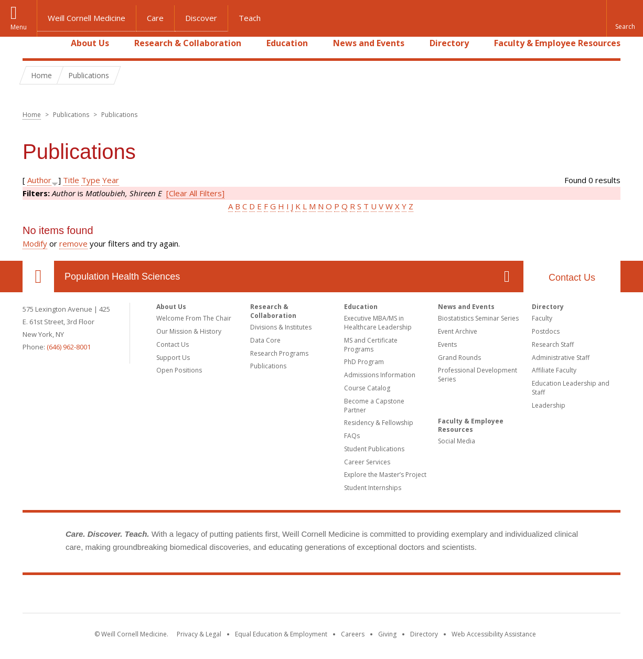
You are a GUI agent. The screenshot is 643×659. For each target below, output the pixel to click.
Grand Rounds (459, 357)
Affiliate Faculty (554, 370)
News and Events (368, 43)
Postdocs (546, 331)
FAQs (352, 435)
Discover (201, 18)
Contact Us (572, 277)
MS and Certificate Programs (371, 345)
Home (34, 43)
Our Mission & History (188, 331)
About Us (90, 43)
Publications (268, 366)
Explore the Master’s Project (385, 474)
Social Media (456, 441)
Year (110, 180)
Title (71, 180)
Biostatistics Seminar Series (478, 318)
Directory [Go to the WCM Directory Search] (424, 634)
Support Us (173, 357)
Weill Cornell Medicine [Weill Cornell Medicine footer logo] (321, 596)
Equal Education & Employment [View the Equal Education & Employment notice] (281, 634)
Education (287, 43)
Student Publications (374, 448)
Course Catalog (367, 388)
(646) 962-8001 (69, 347)
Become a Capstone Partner (374, 405)
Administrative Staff (561, 357)
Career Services (367, 462)
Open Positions (179, 370)
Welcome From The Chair (193, 318)
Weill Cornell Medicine (86, 18)
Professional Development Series (477, 375)
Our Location (38, 276)
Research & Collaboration (187, 43)
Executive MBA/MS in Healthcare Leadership (378, 323)
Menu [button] (18, 27)
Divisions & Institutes (281, 327)
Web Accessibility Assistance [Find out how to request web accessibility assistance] (494, 634)
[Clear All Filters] (195, 193)
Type (90, 180)
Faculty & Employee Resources (557, 43)
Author (39, 180)
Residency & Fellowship (378, 422)
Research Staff (553, 344)
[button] (624, 18)
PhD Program (364, 361)
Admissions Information (379, 374)
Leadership (548, 405)
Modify (35, 243)
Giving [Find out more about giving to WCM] (387, 634)
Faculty (542, 318)
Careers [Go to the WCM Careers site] (353, 634)
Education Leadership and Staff (570, 388)
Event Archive (457, 331)
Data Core (265, 340)
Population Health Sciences (122, 276)
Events (447, 344)
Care (155, 18)
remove (73, 243)
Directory (449, 43)
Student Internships (372, 487)
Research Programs (279, 353)
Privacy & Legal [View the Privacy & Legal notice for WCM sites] (199, 634)
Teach (250, 18)
